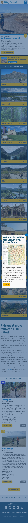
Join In (6, 285)
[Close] (26, 234)
